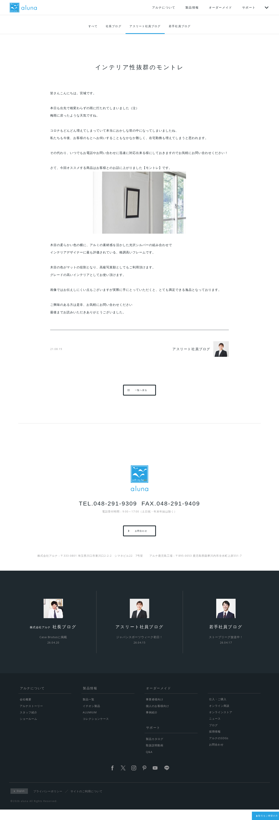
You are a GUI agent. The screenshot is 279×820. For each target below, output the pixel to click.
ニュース (215, 729)
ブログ (213, 735)
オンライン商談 (219, 716)
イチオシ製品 (91, 716)
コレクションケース (96, 729)
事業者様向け (154, 709)
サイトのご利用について (88, 801)
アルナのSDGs (218, 748)
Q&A (149, 762)
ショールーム (28, 729)
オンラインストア (220, 722)
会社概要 (25, 709)
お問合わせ (216, 755)
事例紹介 (152, 722)
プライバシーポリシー (49, 801)
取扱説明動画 (154, 756)
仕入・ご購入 (217, 709)
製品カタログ (154, 749)
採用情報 (215, 742)
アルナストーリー (31, 716)
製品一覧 (88, 709)
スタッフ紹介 (28, 722)
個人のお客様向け (157, 716)
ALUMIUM (90, 722)
